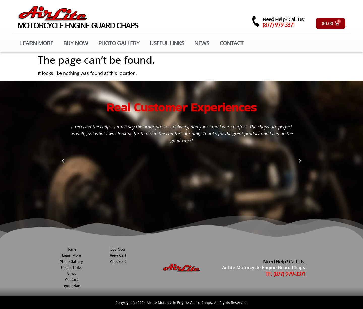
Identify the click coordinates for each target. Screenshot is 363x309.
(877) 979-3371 (278, 24)
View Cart (118, 255)
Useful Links (167, 42)
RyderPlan (71, 286)
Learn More (36, 42)
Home (71, 249)
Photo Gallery (119, 42)
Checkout (118, 261)
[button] (63, 160)
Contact (231, 42)
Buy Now (75, 42)
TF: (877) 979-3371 (285, 273)
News (201, 42)
